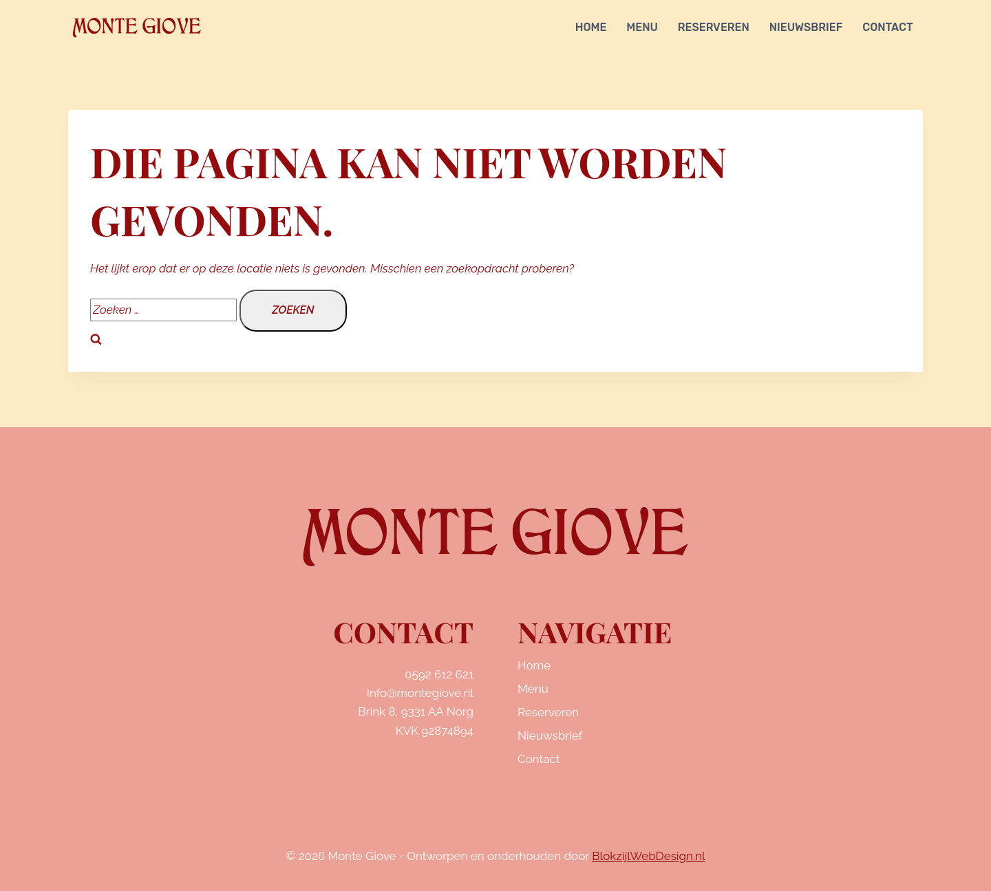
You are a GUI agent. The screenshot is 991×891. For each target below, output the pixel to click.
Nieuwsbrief (806, 27)
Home (591, 27)
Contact (887, 27)
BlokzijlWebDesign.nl (648, 856)
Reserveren (713, 27)
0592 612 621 (439, 674)
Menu (642, 27)
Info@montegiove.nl (420, 693)
